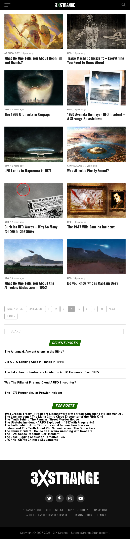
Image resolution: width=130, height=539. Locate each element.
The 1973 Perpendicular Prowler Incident (33, 393)
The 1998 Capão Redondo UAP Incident (31, 434)
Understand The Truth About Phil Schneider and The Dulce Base (49, 428)
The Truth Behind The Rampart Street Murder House (41, 419)
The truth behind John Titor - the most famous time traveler (46, 425)
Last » (11, 316)
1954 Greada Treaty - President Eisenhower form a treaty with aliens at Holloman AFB (64, 414)
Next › (113, 308)
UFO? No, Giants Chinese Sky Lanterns (31, 440)
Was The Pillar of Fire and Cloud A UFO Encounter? (40, 382)
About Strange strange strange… (47, 515)
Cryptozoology (78, 510)
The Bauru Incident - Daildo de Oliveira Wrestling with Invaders (48, 431)
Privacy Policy (83, 515)
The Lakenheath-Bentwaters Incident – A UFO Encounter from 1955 (51, 372)
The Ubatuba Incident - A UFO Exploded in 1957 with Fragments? (49, 422)
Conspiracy (100, 510)
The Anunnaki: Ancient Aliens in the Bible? (34, 351)
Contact (102, 515)
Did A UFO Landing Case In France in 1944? (34, 362)
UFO (48, 510)
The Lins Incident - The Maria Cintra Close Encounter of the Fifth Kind (53, 416)
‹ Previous (35, 308)
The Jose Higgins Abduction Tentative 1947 (34, 437)
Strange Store (32, 510)
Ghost (59, 510)
